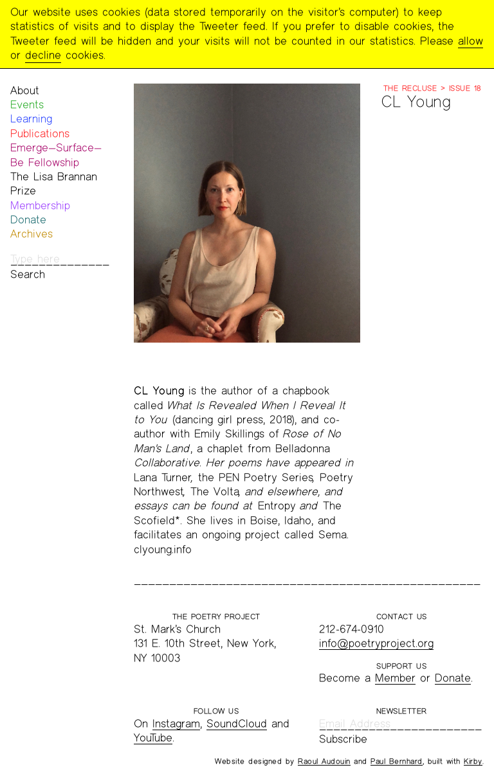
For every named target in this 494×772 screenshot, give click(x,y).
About (24, 90)
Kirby (473, 761)
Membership (40, 205)
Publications (39, 133)
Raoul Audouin (324, 761)
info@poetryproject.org (376, 643)
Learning (31, 118)
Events (27, 104)
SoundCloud (236, 723)
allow (470, 41)
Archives (31, 233)
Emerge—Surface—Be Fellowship (56, 154)
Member (395, 678)
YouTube (153, 737)
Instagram (176, 723)
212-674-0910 (351, 629)
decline (43, 55)
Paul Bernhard (396, 761)
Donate (28, 219)
